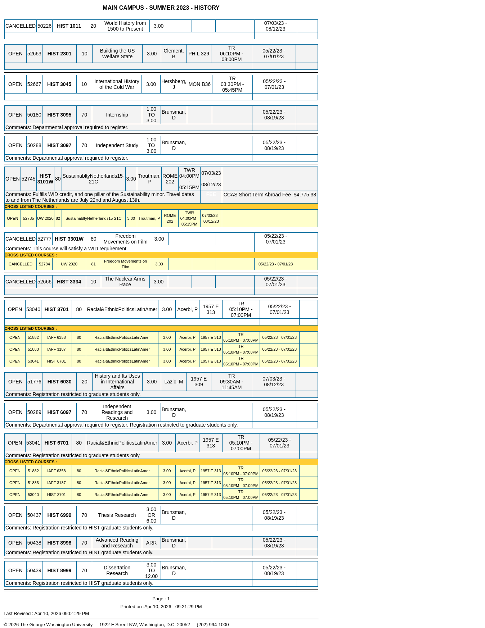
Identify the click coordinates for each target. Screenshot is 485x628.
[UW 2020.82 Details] (49, 218)
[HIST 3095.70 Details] (65, 115)
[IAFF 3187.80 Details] (61, 349)
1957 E (211, 306)
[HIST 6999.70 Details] (65, 515)
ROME (170, 176)
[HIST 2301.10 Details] (65, 53)
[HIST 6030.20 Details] (65, 381)
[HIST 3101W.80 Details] (45, 182)
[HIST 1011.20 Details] (75, 26)
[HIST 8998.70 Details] (65, 543)
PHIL (193, 53)
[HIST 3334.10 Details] (75, 282)
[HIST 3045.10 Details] (65, 84)
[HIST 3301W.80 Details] (76, 239)
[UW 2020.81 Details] (72, 264)
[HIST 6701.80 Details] (61, 361)
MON (195, 84)
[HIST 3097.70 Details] (65, 145)
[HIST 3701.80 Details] (62, 309)
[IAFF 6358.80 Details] (61, 337)
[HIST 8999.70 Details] (65, 570)
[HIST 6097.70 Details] (65, 412)
